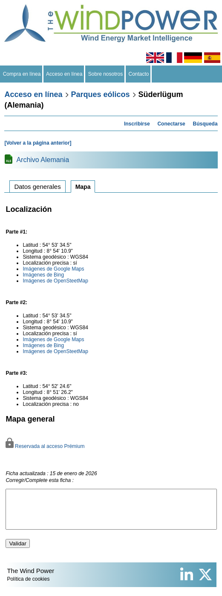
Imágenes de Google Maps (53, 269)
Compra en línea (21, 74)
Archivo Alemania (42, 159)
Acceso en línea (64, 74)
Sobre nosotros (105, 74)
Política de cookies (28, 587)
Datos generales (37, 186)
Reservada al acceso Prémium (45, 446)
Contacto (139, 74)
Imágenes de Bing (43, 275)
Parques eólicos (100, 94)
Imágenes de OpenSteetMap (55, 281)
